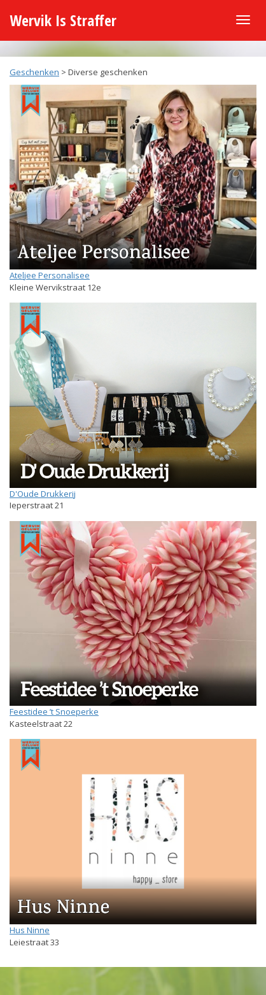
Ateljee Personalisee (50, 275)
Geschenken (34, 72)
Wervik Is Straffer (63, 20)
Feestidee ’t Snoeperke (54, 711)
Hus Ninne (30, 930)
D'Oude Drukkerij (43, 493)
